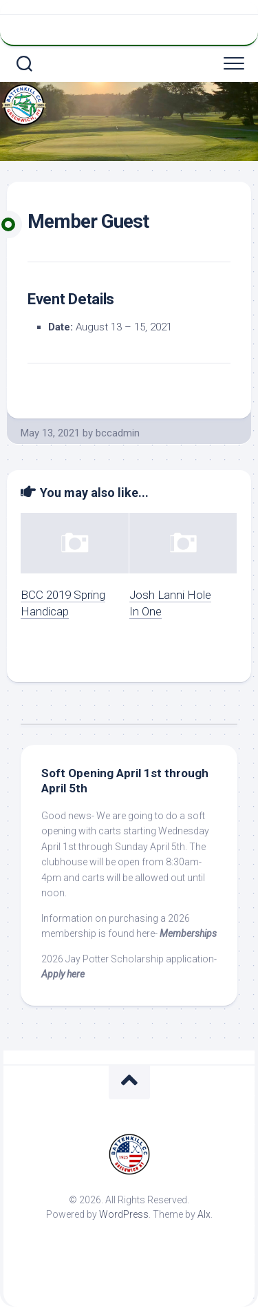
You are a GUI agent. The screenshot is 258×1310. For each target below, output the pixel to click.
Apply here (63, 974)
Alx (204, 1214)
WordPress (124, 1214)
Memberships (188, 933)
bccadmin (118, 433)
